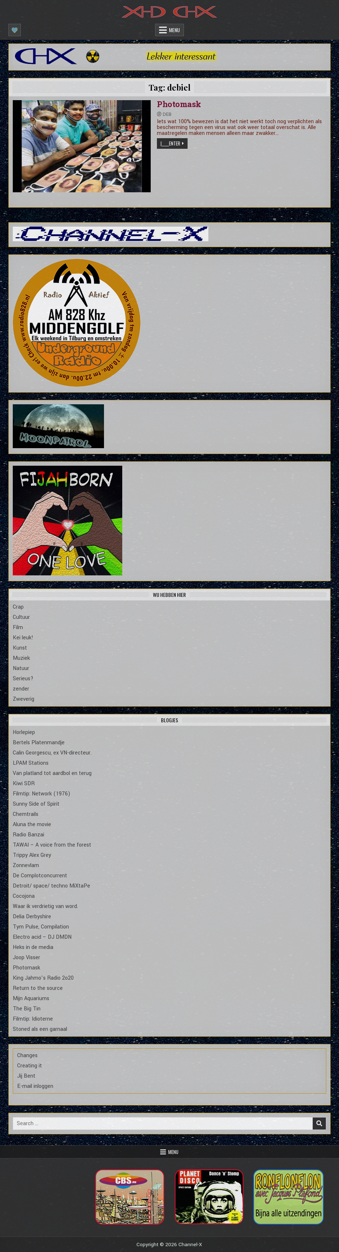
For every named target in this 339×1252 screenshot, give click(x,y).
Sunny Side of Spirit (36, 804)
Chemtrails (25, 814)
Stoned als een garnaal (40, 1029)
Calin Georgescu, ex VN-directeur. (52, 753)
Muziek (21, 658)
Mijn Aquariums (31, 998)
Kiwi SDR (24, 783)
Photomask (179, 104)
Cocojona (24, 896)
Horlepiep (24, 732)
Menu (174, 30)
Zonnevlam (26, 865)
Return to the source (38, 988)
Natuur (21, 668)
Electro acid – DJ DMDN (42, 937)
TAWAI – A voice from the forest (52, 845)
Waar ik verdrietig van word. (45, 906)
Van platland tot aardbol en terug (52, 773)
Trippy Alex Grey (32, 855)
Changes (27, 1055)
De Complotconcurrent (40, 876)
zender (21, 689)
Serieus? (23, 678)
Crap (18, 607)
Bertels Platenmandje (39, 742)
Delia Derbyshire (32, 916)
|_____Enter (170, 143)
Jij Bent (26, 1076)
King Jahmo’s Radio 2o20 (43, 978)
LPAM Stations (31, 763)
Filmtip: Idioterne (33, 1019)
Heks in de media (33, 947)
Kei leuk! (23, 638)
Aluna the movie (32, 824)
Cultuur (21, 617)
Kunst (20, 648)
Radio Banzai (28, 835)
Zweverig (23, 699)
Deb (167, 114)
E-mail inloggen (35, 1086)
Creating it (29, 1066)
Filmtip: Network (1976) (41, 794)
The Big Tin (27, 1009)
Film (18, 627)
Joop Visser (26, 957)
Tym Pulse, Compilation (41, 927)
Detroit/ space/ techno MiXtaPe (51, 886)
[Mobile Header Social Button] (14, 30)
